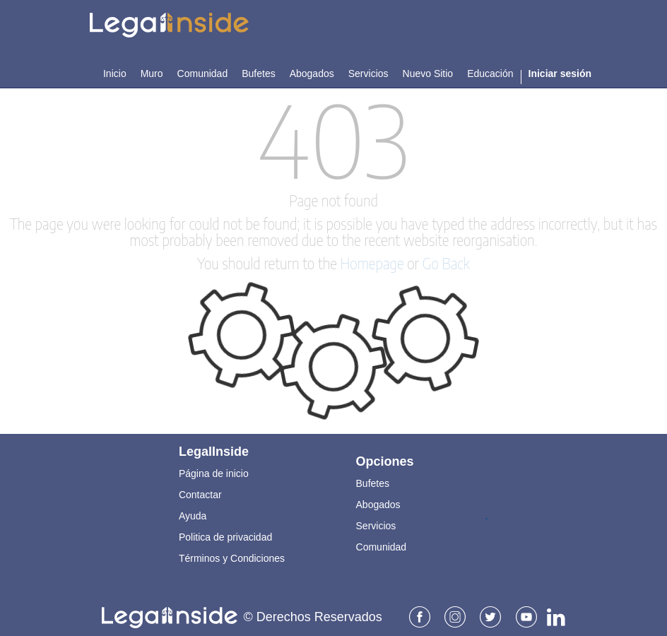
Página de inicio (214, 468)
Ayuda (192, 511)
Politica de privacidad (225, 532)
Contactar (200, 489)
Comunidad (381, 542)
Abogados (378, 499)
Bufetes (372, 478)
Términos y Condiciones (232, 553)
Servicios (376, 520)
